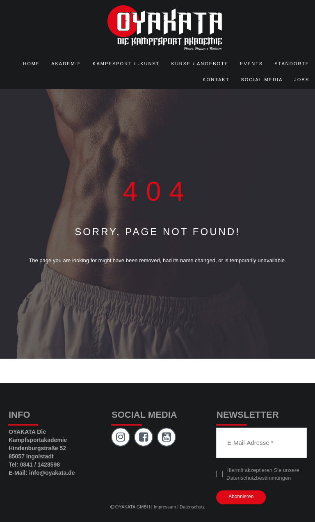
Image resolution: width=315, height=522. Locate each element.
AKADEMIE (66, 63)
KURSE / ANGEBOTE (200, 63)
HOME (31, 63)
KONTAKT (216, 79)
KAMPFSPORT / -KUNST (126, 63)
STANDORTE (291, 63)
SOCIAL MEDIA (262, 79)
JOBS (301, 79)
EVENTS (251, 63)
